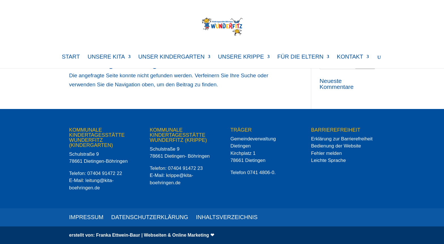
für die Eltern (300, 57)
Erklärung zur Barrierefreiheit (341, 139)
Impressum (86, 217)
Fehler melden (326, 153)
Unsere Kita (106, 57)
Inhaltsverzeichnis (226, 217)
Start (71, 57)
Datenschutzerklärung (149, 217)
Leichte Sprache (328, 160)
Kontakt (350, 57)
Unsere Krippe (241, 57)
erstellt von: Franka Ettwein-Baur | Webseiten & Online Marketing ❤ (141, 235)
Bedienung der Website (336, 146)
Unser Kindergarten (171, 57)
